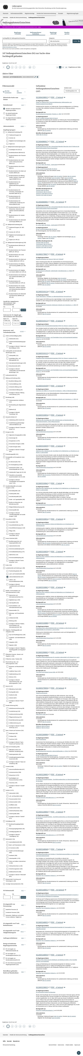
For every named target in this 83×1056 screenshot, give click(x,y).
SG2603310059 (42, 551)
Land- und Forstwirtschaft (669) (17, 574)
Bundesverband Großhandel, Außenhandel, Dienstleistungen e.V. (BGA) (54, 270)
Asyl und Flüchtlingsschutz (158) (17, 634)
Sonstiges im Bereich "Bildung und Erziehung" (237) (16, 393)
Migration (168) (13, 645)
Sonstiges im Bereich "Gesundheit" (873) (14, 534)
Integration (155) (13, 642)
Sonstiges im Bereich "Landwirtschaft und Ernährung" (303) (17, 586)
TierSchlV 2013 (40, 195)
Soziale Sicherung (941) (12, 705)
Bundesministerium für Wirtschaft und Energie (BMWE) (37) (17, 220)
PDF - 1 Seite (55, 483)
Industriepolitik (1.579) (14, 858)
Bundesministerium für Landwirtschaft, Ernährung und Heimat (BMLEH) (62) (17, 202)
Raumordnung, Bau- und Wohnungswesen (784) (12, 662)
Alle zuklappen (21, 91)
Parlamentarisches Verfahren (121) (16, 401)
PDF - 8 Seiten (56, 774)
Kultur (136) (9, 565)
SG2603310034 (42, 415)
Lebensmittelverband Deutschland (44, 431)
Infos (39, 27)
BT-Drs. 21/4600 (40, 118)
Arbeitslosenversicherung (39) (16, 708)
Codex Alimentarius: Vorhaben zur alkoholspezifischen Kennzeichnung (53, 296)
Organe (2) (12, 143)
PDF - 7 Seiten (56, 849)
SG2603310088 (42, 623)
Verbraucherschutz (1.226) (15, 866)
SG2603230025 (42, 987)
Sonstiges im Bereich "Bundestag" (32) (14, 413)
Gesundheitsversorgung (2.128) (17, 528)
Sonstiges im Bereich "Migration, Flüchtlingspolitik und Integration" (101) (17, 649)
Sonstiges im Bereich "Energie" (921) (17, 450)
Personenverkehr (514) (15, 799)
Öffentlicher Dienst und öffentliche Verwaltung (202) (16, 750)
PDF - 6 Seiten (56, 254)
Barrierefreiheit (52, 1045)
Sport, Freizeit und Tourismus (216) (15, 730)
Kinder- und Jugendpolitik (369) (17, 499)
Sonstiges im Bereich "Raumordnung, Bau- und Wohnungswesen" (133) (15, 681)
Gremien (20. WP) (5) (14, 232)
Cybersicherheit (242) (14, 546)
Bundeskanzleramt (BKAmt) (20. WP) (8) (17, 246)
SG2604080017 (42, 141)
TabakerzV (38, 727)
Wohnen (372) (12, 677)
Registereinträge (29, 14)
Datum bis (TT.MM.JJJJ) (15, 319)
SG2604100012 (42, 97)
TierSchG (38, 190)
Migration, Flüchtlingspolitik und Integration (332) (14, 630)
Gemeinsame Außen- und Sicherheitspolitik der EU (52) (16, 468)
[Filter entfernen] (37, 77)
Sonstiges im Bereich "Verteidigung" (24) (14, 835)
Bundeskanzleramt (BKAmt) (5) (17, 152)
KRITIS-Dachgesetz (41, 739)
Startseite (5, 14)
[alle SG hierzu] (54, 118)
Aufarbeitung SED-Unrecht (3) (16, 420)
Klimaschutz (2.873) (14, 775)
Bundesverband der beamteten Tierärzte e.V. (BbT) (49, 114)
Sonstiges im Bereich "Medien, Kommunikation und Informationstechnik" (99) (16, 625)
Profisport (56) (12, 736)
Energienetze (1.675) (14, 441)
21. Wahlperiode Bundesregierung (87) (15, 146)
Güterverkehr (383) (14, 793)
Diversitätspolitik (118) (14, 490)
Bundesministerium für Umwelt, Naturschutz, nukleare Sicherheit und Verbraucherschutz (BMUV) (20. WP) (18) (17, 288)
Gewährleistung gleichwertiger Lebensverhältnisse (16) (16, 423)
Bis (13, 306)
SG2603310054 (42, 519)
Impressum (77, 1045)
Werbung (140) (13, 620)
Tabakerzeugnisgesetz (41, 693)
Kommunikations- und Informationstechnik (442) (15, 606)
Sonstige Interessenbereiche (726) (14, 884)
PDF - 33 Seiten (56, 688)
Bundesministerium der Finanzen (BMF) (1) (17, 156)
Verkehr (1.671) (10, 790)
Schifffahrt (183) (13, 805)
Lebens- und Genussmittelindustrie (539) (16, 580)
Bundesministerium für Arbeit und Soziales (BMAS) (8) (17, 171)
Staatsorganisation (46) (15, 754)
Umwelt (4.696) (10, 766)
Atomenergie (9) (13, 438)
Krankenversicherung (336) (16, 714)
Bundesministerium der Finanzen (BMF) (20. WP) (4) (17, 250)
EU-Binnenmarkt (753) (14, 461)
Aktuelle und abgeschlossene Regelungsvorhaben (13, 109)
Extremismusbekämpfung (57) (16, 548)
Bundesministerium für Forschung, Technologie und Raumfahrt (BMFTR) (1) (16, 191)
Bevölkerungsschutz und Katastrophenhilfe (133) (15, 542)
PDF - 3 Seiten (56, 353)
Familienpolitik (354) (14, 493)
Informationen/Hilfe (17, 14)
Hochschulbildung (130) (15, 384)
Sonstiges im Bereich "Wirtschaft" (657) (17, 875)
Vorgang (47, 118)
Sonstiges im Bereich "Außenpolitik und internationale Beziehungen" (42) (17, 370)
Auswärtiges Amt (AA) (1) (15, 149)
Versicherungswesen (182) (16, 868)
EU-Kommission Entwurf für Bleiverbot (45, 992)
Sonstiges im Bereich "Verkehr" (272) (17, 817)
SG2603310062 (42, 587)
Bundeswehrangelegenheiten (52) (16, 824)
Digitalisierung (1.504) (14, 600)
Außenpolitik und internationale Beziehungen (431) (13, 351)
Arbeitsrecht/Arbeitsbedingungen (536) (17, 342)
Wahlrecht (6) (12, 409)
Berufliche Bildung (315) (15, 381)
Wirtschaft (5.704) (10, 839)
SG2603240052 (42, 890)
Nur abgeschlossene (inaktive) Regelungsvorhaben (13, 118)
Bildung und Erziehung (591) (13, 378)
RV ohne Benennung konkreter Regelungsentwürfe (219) (13, 963)
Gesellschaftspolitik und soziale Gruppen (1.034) (14, 486)
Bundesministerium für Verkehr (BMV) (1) (17, 216)
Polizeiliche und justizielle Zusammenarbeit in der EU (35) (17, 476)
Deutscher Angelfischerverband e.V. (45, 1010)
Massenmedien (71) (14, 610)
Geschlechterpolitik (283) (15, 496)
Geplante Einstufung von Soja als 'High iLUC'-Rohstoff (49, 259)
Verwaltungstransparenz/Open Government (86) (16, 758)
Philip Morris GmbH (41, 714)
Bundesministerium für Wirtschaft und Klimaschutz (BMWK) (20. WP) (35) (17, 295)
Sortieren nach (67, 88)
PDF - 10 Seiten (56, 623)
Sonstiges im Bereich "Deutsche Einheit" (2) (17, 428)
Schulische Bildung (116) (15, 387)
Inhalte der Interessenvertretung (46, 13)
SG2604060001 (42, 202)
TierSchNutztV (39, 192)
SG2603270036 (42, 688)
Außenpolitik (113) (13, 355)
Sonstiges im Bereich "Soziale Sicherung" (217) (16, 726)
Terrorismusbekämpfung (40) (16, 557)
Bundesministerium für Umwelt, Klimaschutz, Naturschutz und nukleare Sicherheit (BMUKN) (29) (17, 210)
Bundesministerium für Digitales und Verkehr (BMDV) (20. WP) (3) (17, 271)
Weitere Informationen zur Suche (9, 47)
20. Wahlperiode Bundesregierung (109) (16, 242)
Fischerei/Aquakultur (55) (15, 571)
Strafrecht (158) (13, 695)
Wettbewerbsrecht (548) (15, 871)
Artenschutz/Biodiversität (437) (17, 769)
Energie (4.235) (10, 432)
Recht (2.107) (9, 686)
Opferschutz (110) (13, 554)
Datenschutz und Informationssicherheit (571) (16, 596)
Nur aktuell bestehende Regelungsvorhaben (12, 114)
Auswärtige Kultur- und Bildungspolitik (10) (15, 359)
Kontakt (60, 14)
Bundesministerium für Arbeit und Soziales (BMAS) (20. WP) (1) (17, 260)
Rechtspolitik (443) (13, 692)
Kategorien (52, 38)
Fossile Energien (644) (15, 446)
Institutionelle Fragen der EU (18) (17, 472)
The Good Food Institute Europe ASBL (45, 672)
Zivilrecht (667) (13, 698)
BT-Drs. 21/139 (40, 168)
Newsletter (16, 1041)
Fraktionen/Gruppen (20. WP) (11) (16, 228)
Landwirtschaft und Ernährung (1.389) (15, 568)
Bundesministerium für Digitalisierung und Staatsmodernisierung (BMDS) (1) (16, 184)
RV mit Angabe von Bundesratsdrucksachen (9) (13, 959)
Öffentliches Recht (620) (15, 689)
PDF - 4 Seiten (56, 291)
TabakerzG (39, 726)
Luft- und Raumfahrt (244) (15, 796)
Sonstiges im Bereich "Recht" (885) (16, 701)
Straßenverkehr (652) (14, 807)
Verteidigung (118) (10, 821)
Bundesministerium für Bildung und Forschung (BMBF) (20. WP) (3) (17, 265)
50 (63, 67)
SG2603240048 (42, 849)
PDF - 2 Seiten (56, 97)
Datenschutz (61, 1045)
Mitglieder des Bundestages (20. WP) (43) (17, 235)
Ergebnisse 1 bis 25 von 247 (9, 63)
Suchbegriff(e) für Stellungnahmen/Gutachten (13, 38)
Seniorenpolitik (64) (14, 510)
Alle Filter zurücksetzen (6, 91)
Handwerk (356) (13, 855)
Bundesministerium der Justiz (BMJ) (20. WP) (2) (16, 255)
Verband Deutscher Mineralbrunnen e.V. (46, 797)
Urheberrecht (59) (13, 618)
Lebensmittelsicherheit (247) (16, 576)
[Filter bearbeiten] (35, 77)
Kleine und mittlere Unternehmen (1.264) (17, 862)
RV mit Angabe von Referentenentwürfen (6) (12, 949)
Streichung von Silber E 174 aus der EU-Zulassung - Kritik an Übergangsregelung (56, 390)
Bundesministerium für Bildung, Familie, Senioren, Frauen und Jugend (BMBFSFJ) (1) (17, 177)
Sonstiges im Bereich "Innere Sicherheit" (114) (16, 561)
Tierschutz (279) (13, 782)
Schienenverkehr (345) (15, 802)
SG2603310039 (42, 446)
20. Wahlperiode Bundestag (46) (14, 224)
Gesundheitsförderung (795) (16, 525)
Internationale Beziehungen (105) (17, 363)
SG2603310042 (42, 483)
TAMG (37, 134)
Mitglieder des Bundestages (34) (17, 141)
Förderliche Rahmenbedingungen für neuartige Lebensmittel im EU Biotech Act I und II (57, 657)
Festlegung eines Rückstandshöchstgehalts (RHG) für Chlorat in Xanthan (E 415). (56, 325)
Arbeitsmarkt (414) (13, 338)
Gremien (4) (12, 138)
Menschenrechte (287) (14, 366)
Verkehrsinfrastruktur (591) (16, 810)
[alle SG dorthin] (47, 130)
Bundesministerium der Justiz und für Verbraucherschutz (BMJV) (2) (16, 161)
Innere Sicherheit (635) (11, 538)
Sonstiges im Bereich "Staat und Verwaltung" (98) (17, 762)
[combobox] (59, 41)
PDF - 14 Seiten (56, 890)
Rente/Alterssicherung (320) (16, 720)
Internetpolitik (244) (14, 602)
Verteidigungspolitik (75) (15, 831)
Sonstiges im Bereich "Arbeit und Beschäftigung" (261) (17, 347)
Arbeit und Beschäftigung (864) (13, 335)
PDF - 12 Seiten (56, 141)
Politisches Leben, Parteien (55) (14, 659)
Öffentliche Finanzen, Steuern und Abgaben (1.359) (14, 655)
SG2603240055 (42, 922)
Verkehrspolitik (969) (14, 813)
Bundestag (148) (10, 397)
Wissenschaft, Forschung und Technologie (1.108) (13, 880)
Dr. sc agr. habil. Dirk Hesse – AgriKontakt (46, 164)
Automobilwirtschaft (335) (15, 842)
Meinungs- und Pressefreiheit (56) (16, 614)
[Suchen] (77, 41)
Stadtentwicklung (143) (15, 674)
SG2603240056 (42, 955)
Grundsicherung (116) (14, 711)
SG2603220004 (42, 812)
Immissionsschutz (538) (15, 772)
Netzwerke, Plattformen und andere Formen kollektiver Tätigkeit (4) (15, 916)
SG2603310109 (42, 386)
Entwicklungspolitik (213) (12, 454)
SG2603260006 (42, 734)
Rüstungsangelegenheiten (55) (17, 828)
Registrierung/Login (72, 14)
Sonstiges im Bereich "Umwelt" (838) (17, 786)
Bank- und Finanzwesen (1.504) (17, 845)
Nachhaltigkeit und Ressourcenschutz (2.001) (15, 778)
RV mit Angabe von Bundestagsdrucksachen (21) (13, 954)
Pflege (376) (12, 530)
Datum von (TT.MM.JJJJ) (6, 319)
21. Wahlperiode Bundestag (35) (14, 132)
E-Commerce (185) (14, 848)
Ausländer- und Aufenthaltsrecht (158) (17, 638)
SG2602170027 (42, 254)
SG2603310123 (42, 321)
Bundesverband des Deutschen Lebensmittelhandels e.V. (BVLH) (52, 751)
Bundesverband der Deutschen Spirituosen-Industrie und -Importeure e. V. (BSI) (56, 305)
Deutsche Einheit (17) (11, 417)
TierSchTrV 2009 (40, 193)
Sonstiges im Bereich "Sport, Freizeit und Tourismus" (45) (16, 743)
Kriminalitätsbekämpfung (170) (16, 551)
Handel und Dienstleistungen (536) (16, 851)
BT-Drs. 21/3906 (40, 755)
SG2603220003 (42, 774)
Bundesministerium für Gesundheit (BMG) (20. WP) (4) (17, 282)
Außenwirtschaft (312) (11, 375)
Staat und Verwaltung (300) (13, 746)
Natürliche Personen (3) (12, 909)
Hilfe (4, 1041)
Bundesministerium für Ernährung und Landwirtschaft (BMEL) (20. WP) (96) (17, 276)
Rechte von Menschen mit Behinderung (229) (15, 503)
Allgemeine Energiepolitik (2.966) (17, 435)
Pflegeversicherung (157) (15, 717)
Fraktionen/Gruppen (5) (15, 135)
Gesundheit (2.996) (11, 519)
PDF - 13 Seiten (56, 652)
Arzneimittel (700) (13, 522)
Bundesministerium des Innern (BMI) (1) (16, 167)
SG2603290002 (42, 652)
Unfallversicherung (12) (15, 723)
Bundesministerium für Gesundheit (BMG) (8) (14, 197)
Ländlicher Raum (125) (15, 671)
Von (4, 306)
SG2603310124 (42, 291)
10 (30, 67)
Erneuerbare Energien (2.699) (16, 443)
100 (66, 67)
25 (60, 67)
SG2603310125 (42, 353)
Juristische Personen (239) (12, 912)
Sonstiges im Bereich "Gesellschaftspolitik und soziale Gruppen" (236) (17, 514)
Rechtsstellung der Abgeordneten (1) (17, 405)
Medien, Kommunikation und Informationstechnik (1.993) (13, 591)
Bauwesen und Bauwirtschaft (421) (16, 667)
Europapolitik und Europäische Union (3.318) (15, 458)
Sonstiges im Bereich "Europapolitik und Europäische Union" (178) (17, 481)
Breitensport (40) (13, 733)
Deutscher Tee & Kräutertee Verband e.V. (46, 875)
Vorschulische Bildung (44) (16, 389)
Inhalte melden (69, 1045)
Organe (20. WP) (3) (14, 239)
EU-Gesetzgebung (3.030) (15, 464)
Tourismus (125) (13, 739)
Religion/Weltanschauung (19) (16, 507)
